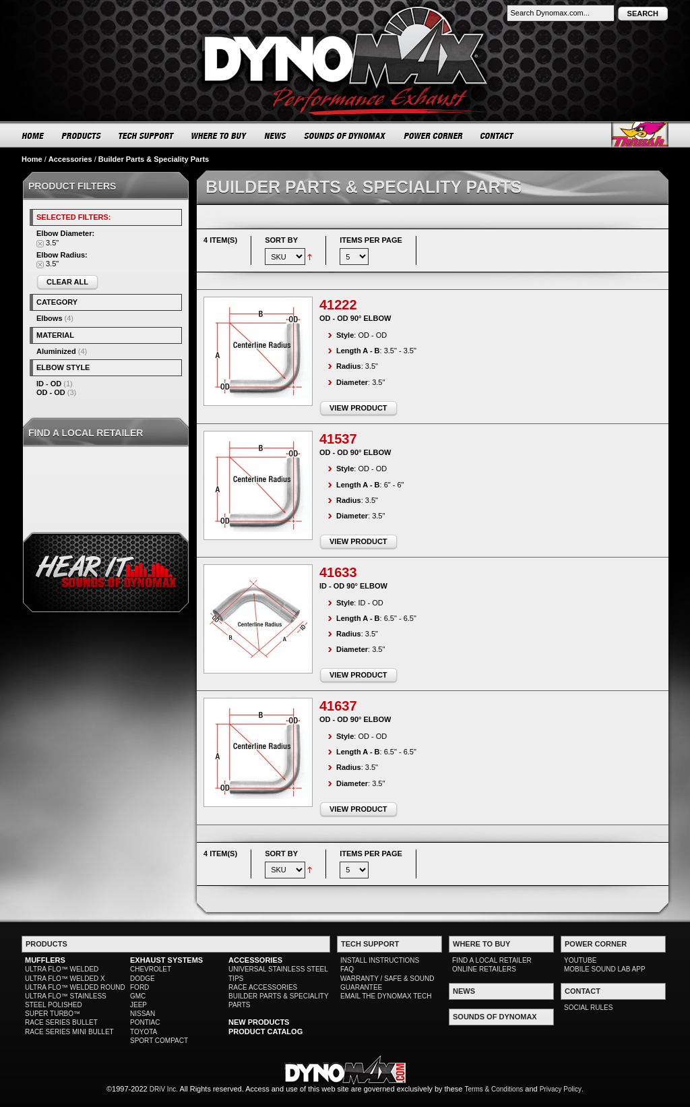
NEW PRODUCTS (258, 1022)
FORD (139, 987)
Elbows (49, 318)
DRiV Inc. (164, 1089)
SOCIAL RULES (588, 1007)
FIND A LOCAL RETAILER (492, 960)
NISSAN (142, 1013)
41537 (338, 438)
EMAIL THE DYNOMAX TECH (385, 996)
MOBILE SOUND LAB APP (605, 969)
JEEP (138, 1005)
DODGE (142, 978)
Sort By (281, 240)
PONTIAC (145, 1022)
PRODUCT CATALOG (265, 1031)
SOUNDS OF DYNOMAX (345, 135)
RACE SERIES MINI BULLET (69, 1032)
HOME (33, 135)
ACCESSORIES (255, 960)
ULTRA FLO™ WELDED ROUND (75, 987)
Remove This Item (40, 243)
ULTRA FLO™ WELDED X (65, 978)
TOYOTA (143, 1032)
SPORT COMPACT (159, 1040)
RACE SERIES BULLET (61, 1022)
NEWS (275, 135)
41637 (338, 705)
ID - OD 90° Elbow (353, 586)
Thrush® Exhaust (639, 134)
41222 (338, 304)
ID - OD (48, 384)
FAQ (347, 969)
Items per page (371, 240)
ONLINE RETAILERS (484, 969)
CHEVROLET (150, 969)
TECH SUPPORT (147, 135)
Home (32, 159)
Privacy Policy (561, 1089)
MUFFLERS (45, 960)
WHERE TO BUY (219, 135)
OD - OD (50, 392)
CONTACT (497, 135)
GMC (138, 996)
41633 (338, 572)
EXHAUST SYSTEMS (166, 960)
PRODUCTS (81, 135)
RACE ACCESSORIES (262, 987)
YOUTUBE (580, 960)
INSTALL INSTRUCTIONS (379, 960)
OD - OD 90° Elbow (355, 318)
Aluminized (56, 351)
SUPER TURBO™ (52, 1013)
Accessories (70, 159)
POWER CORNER (434, 135)
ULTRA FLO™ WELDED (61, 969)
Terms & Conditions (494, 1089)
